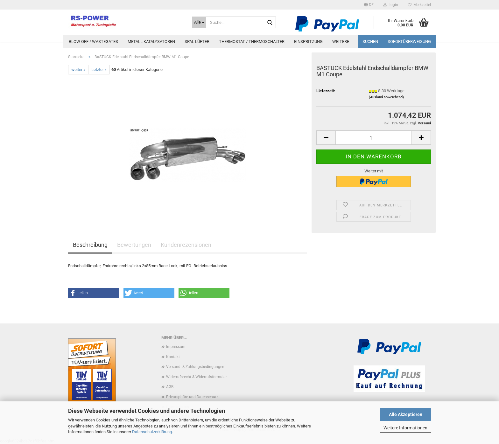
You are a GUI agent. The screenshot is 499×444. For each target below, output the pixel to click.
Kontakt (173, 357)
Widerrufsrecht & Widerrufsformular (196, 377)
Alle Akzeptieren (405, 414)
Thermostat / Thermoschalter (252, 41)
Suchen (370, 41)
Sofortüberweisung (409, 41)
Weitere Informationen (405, 427)
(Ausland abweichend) (386, 97)
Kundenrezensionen (186, 244)
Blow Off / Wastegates (93, 41)
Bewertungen (134, 244)
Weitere (340, 41)
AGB (169, 387)
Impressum (176, 346)
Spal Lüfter (197, 41)
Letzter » (99, 69)
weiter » (78, 69)
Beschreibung (90, 244)
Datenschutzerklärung (152, 431)
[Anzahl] (373, 137)
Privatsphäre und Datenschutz (192, 397)
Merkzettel (419, 5)
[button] (368, 5)
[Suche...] (199, 22)
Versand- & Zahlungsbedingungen (195, 366)
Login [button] (390, 5)
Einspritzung (308, 41)
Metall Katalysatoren (151, 41)
